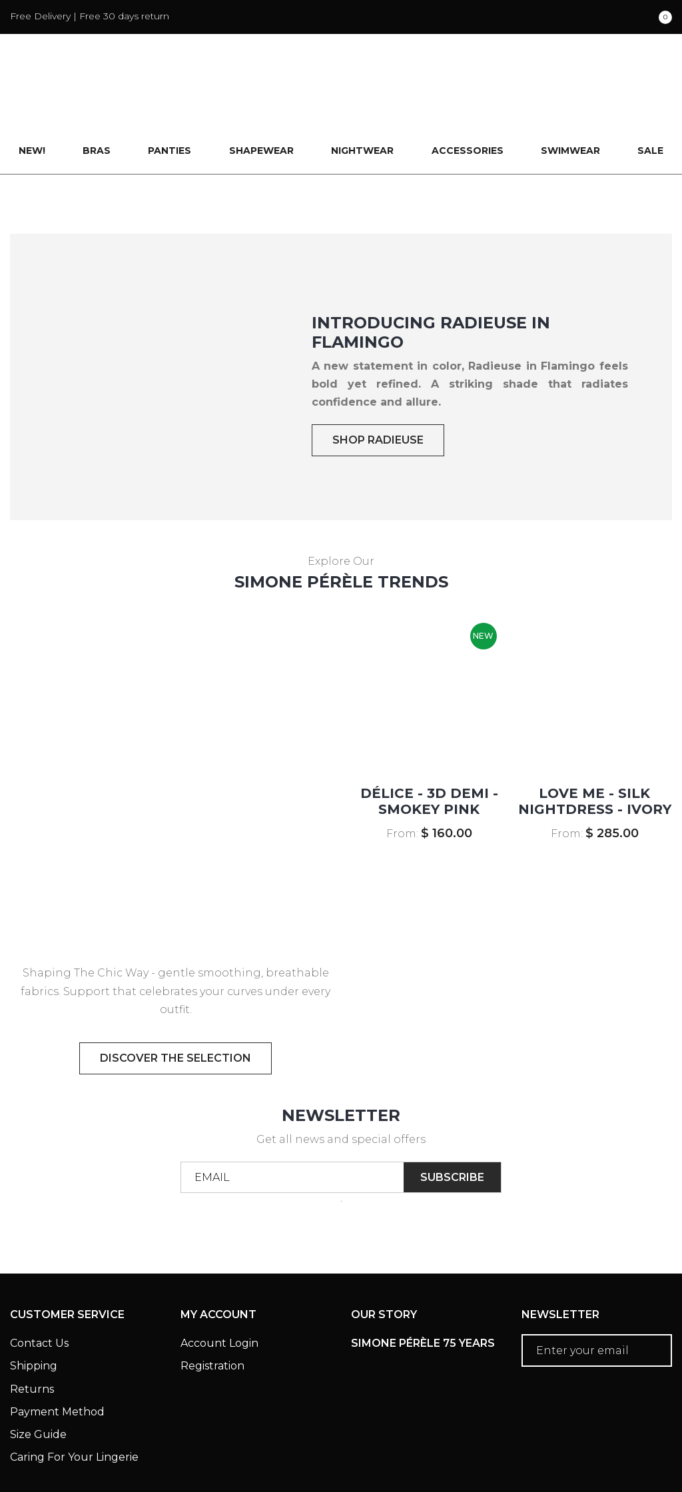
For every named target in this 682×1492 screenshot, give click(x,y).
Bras (97, 83)
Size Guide (38, 1366)
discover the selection (175, 989)
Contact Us (39, 1275)
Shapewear (261, 83)
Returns (32, 1320)
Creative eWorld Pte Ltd (603, 1461)
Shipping (33, 1298)
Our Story (384, 1246)
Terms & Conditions (67, 1443)
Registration (212, 1298)
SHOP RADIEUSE (378, 372)
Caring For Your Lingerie (74, 1389)
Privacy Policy (186, 1443)
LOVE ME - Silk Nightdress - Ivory (594, 733)
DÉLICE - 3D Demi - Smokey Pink (429, 733)
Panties (169, 83)
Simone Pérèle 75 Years (423, 1275)
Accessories (468, 83)
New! (32, 83)
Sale (650, 83)
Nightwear (362, 83)
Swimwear (570, 83)
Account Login (219, 1275)
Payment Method (57, 1343)
